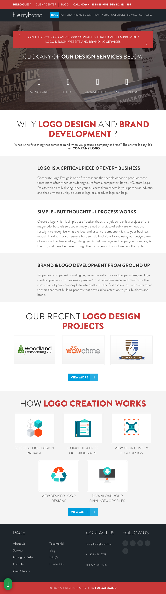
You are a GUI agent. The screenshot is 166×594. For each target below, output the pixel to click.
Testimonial (56, 543)
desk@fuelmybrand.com (98, 544)
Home (54, 14)
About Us (19, 543)
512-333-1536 (123, 4)
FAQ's (53, 557)
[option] (39, 85)
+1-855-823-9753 (98, 4)
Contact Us (145, 14)
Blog (65, 4)
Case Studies (118, 14)
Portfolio (66, 14)
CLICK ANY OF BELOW (83, 57)
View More (79, 377)
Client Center (46, 4)
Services (132, 14)
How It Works (101, 14)
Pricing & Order (83, 14)
